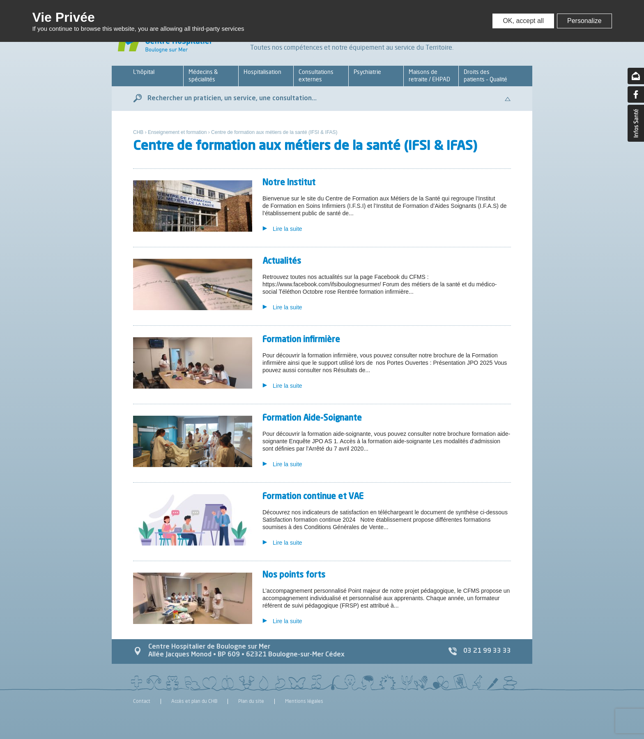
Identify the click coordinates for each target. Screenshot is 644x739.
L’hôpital (143, 71)
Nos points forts (293, 575)
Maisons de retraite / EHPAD (429, 75)
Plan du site (251, 701)
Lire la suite (287, 229)
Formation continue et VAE (312, 497)
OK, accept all (523, 20)
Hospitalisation (262, 71)
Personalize (584, 20)
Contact (141, 701)
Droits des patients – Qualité (485, 75)
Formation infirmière (301, 340)
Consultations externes (316, 75)
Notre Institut (288, 183)
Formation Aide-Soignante (312, 418)
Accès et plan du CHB (194, 701)
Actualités (281, 262)
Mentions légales (304, 701)
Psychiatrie (367, 71)
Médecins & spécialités (203, 75)
